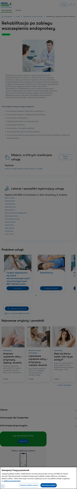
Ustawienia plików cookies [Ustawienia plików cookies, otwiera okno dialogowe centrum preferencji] (29, 485)
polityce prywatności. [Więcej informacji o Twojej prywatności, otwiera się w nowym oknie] (12, 481)
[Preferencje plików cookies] (3, 486)
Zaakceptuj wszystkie (49, 485)
